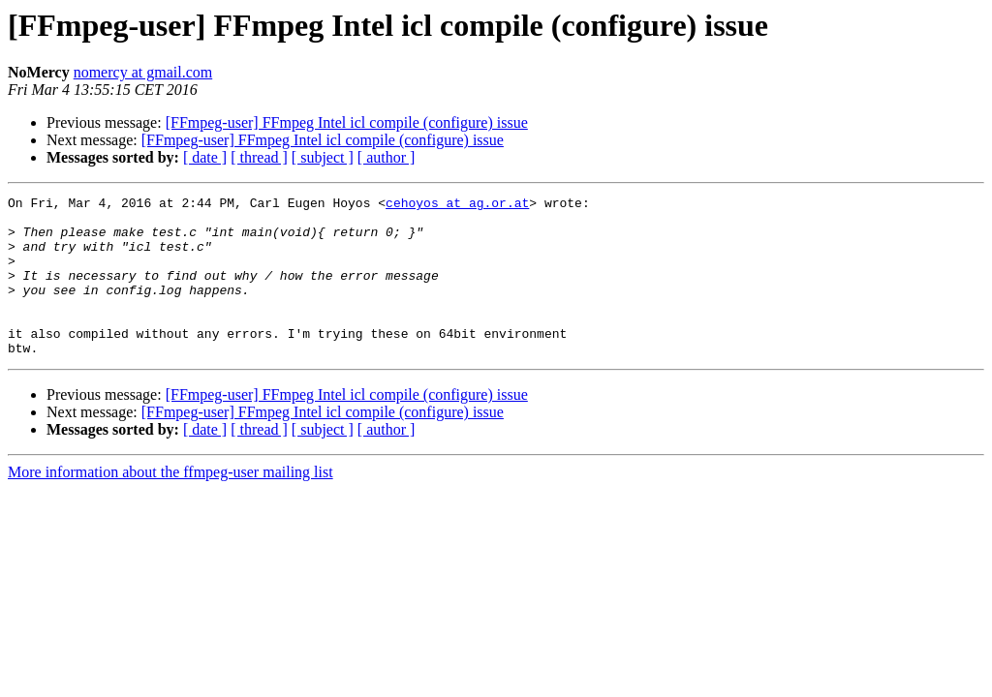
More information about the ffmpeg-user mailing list (170, 504)
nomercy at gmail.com (143, 72)
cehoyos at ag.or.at (457, 205)
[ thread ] (259, 157)
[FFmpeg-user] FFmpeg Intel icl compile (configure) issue (347, 122)
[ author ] (386, 157)
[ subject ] (323, 157)
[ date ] (205, 157)
